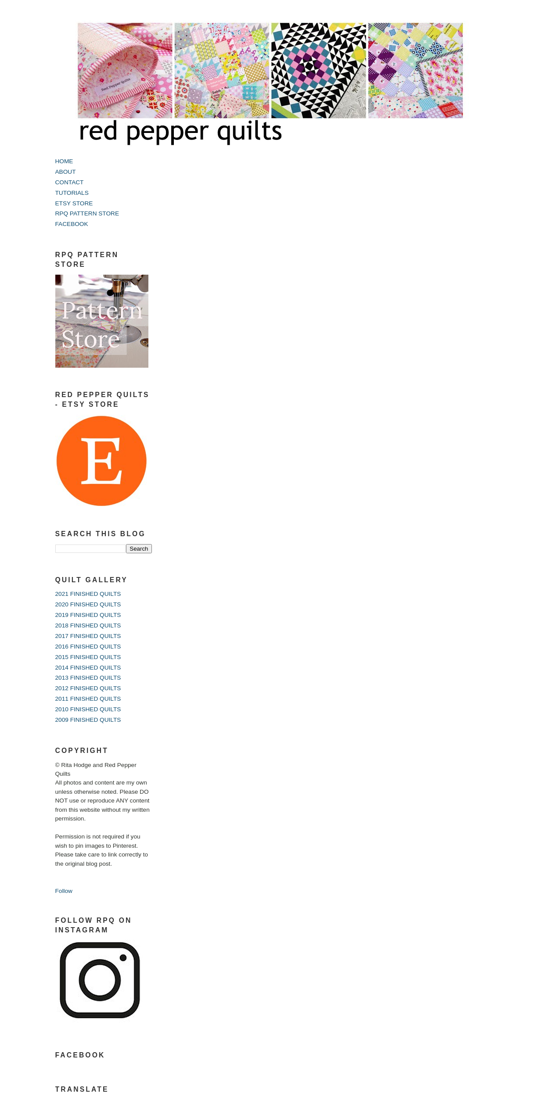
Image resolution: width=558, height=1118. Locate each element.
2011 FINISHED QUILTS (88, 698)
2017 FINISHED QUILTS (88, 636)
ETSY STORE (74, 203)
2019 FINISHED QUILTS (88, 615)
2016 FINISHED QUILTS (88, 646)
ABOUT (65, 171)
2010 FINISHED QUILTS (88, 709)
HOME (64, 161)
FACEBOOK (71, 224)
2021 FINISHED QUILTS (88, 594)
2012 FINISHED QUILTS (88, 688)
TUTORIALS (72, 193)
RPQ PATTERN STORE (87, 213)
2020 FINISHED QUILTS (88, 604)
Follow (63, 891)
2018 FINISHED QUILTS (88, 625)
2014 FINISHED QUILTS (88, 667)
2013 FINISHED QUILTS (88, 677)
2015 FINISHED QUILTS (88, 657)
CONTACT (69, 182)
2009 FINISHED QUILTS (88, 720)
